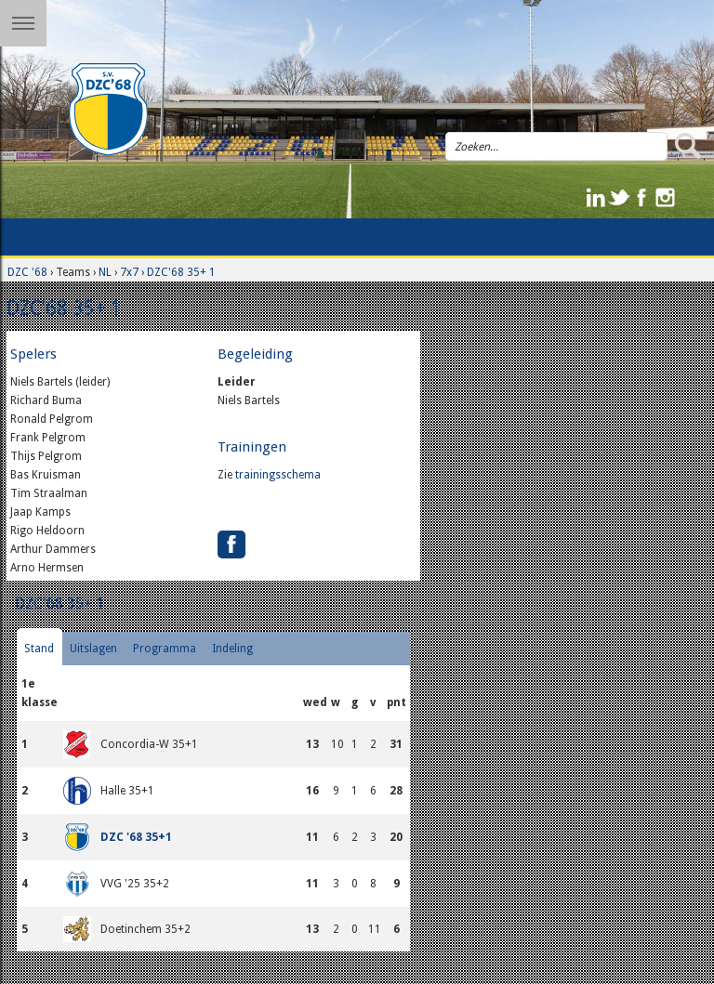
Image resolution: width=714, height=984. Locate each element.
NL (105, 272)
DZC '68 (27, 272)
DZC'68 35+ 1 (181, 272)
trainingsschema (278, 474)
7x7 (129, 272)
